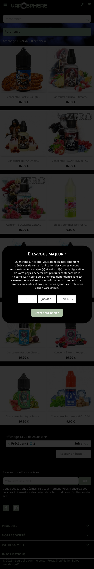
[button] (27, 299)
